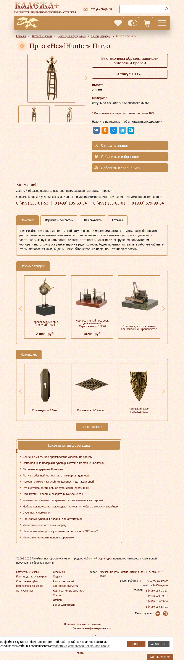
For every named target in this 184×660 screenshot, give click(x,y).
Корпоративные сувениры (68, 590)
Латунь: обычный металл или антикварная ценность (56, 475)
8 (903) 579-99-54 (157, 595)
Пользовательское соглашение (82, 624)
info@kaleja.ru (159, 585)
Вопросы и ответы (64, 604)
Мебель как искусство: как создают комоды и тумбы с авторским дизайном (70, 506)
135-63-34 (71, 203)
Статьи (57, 595)
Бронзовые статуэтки (66, 585)
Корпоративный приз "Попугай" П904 (45, 323)
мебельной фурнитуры (97, 558)
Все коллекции (92, 427)
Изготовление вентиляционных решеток (48, 537)
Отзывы (57, 599)
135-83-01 (109, 203)
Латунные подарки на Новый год (43, 469)
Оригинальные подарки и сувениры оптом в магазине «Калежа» (64, 463)
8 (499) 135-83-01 (157, 606)
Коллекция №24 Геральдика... (139, 410)
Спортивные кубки (27, 581)
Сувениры (59, 571)
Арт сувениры (24, 590)
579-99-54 (148, 203)
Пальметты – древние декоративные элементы (53, 494)
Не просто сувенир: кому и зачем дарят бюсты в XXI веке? (60, 531)
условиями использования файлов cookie (81, 646)
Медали (57, 576)
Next (86, 78)
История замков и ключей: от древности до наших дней (58, 481)
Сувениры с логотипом (37, 512)
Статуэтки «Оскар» (27, 571)
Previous (17, 78)
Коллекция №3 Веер (45, 410)
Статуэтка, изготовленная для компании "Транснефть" (139, 327)
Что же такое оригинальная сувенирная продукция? (56, 487)
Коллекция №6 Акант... (92, 410)
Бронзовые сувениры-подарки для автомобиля (52, 518)
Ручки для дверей (63, 581)
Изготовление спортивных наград (44, 525)
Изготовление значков (29, 585)
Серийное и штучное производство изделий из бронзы (57, 456)
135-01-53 (32, 203)
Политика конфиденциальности (92, 628)
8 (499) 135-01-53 (157, 590)
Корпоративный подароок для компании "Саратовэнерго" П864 (92, 323)
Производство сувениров (31, 576)
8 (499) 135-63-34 (157, 601)
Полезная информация (69, 445)
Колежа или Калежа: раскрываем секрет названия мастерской (63, 500)
